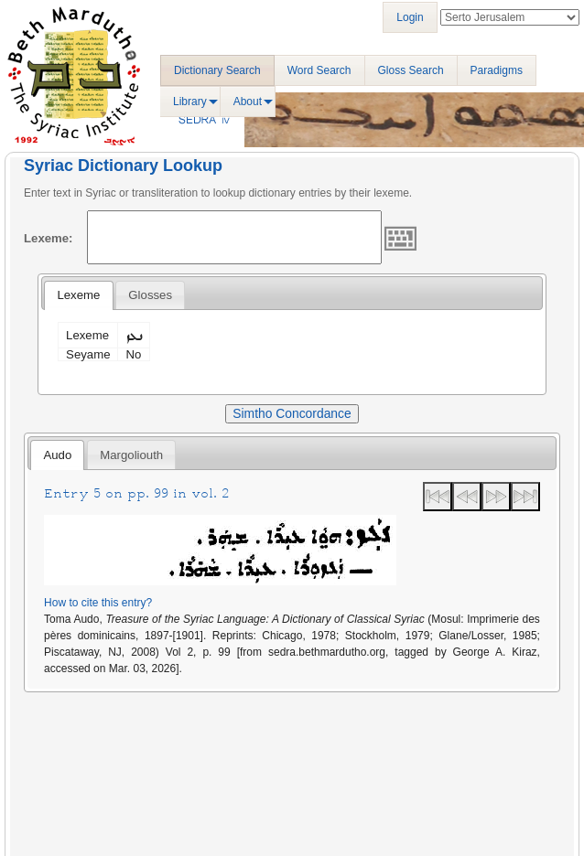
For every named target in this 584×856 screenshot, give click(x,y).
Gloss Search (411, 70)
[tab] (78, 295)
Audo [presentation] (57, 455)
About (247, 101)
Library (190, 101)
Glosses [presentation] (150, 295)
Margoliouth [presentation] (131, 455)
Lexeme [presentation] (78, 295)
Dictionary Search (217, 70)
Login (409, 17)
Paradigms (496, 70)
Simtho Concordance (292, 413)
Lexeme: (48, 238)
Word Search (319, 70)
